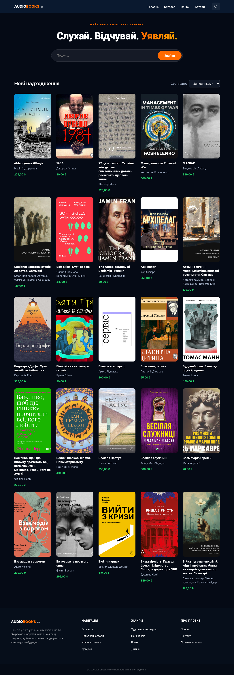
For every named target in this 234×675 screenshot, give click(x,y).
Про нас (186, 629)
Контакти (186, 635)
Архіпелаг (148, 267)
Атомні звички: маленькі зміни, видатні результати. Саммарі (201, 270)
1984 (59, 163)
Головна (153, 7)
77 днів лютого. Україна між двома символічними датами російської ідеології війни (116, 171)
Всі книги (87, 629)
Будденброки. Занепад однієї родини (200, 368)
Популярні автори (93, 635)
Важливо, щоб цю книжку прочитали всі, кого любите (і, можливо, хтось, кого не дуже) (32, 465)
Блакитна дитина (153, 366)
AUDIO (28, 6)
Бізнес (135, 642)
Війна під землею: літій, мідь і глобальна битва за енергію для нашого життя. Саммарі (200, 567)
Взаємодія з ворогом (30, 561)
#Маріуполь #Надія (28, 163)
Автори (200, 7)
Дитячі (135, 649)
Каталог (169, 7)
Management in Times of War (158, 165)
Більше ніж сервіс (112, 366)
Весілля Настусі (110, 458)
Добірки (87, 649)
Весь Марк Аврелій (197, 458)
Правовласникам (191, 642)
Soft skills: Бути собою (73, 267)
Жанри (185, 7)
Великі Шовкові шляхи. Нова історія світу (73, 460)
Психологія (138, 635)
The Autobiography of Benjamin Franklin (114, 269)
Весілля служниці (154, 458)
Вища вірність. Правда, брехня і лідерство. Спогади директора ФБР (159, 565)
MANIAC (189, 163)
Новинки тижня (91, 642)
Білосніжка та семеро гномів (72, 368)
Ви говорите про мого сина (72, 563)
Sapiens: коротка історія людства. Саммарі (32, 269)
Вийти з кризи (109, 561)
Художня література (143, 629)
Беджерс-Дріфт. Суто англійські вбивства (30, 368)
